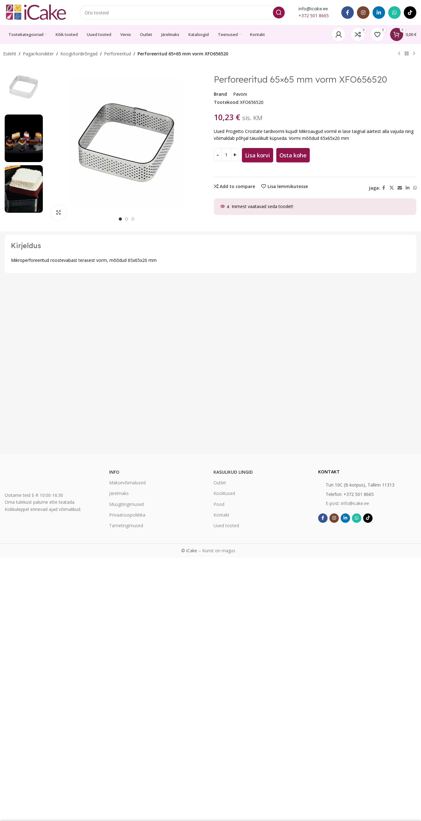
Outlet (219, 483)
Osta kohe (293, 155)
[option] (120, 219)
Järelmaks (119, 493)
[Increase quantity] (235, 154)
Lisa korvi (257, 155)
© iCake (189, 550)
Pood (218, 504)
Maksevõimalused (127, 483)
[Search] (183, 12)
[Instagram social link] (363, 12)
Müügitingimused (126, 504)
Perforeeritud (117, 54)
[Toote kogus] (226, 154)
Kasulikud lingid (233, 472)
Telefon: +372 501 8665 (350, 494)
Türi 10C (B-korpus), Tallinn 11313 (360, 485)
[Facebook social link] (347, 12)
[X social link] (392, 188)
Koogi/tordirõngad (79, 54)
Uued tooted (226, 525)
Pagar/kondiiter (38, 54)
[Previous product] (399, 54)
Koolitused (224, 493)
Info (114, 472)
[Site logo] (36, 12)
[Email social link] (400, 188)
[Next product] (414, 54)
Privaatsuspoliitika (127, 515)
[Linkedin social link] (379, 12)
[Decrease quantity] (218, 154)
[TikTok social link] (410, 12)
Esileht (9, 54)
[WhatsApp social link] (394, 12)
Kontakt (221, 515)
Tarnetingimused (126, 525)
